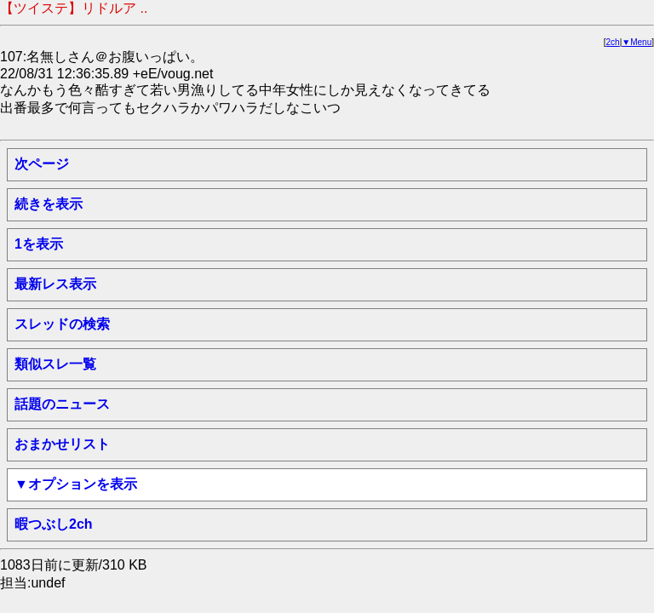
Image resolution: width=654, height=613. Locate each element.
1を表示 (38, 244)
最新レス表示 (55, 284)
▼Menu (636, 42)
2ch (613, 42)
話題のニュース (62, 404)
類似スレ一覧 (55, 364)
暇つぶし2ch (53, 524)
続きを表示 (48, 204)
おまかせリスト (62, 444)
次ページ (41, 164)
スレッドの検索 (62, 324)
